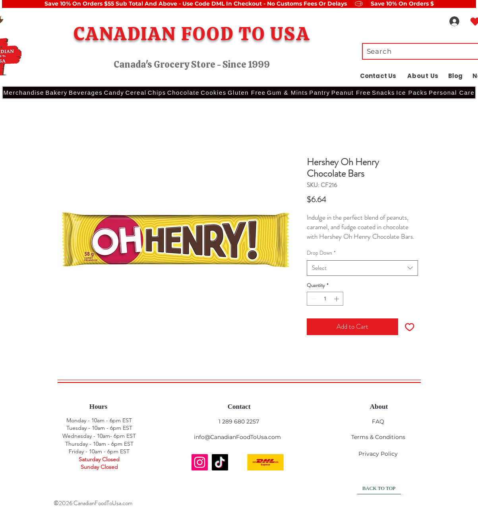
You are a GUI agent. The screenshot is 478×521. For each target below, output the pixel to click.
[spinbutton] (325, 299)
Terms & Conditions (378, 437)
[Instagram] (200, 462)
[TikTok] (220, 462)
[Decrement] (312, 299)
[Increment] (337, 299)
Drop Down (321, 253)
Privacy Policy (378, 453)
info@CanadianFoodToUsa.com (237, 437)
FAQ (378, 421)
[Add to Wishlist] (409, 326)
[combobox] (362, 268)
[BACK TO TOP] (379, 488)
